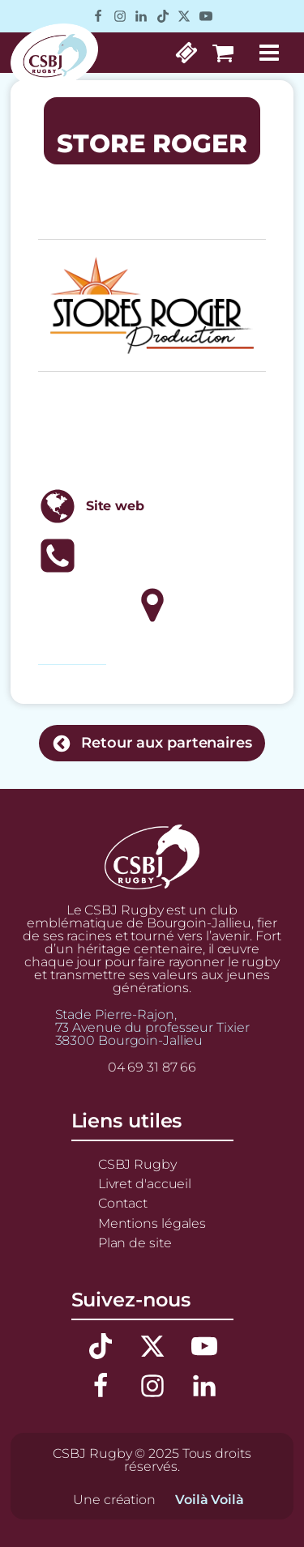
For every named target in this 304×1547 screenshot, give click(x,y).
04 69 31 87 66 (152, 1066)
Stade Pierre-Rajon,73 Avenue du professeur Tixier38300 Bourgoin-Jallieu (152, 1027)
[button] (152, 743)
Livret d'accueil (144, 1183)
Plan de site (135, 1242)
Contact (123, 1203)
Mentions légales (152, 1223)
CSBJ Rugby (137, 1164)
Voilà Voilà (209, 1499)
